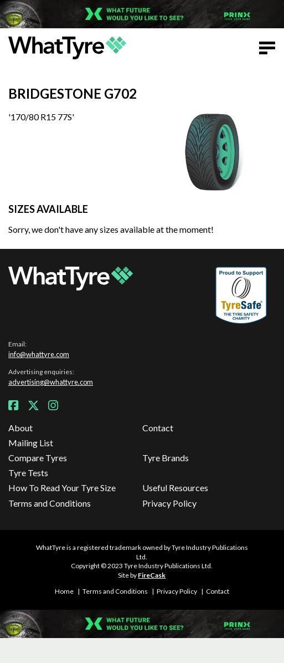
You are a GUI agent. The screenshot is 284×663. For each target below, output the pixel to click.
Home (64, 591)
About (20, 427)
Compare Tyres (37, 457)
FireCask (152, 575)
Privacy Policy (169, 503)
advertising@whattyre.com (50, 382)
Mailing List (30, 442)
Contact (157, 427)
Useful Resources (175, 487)
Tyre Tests (28, 472)
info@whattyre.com (38, 354)
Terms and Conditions (49, 503)
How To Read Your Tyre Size (62, 487)
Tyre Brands (165, 457)
